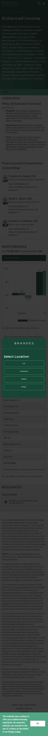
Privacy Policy (14, 732)
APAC (23, 387)
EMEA (24, 379)
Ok (40, 724)
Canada (24, 371)
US (24, 363)
